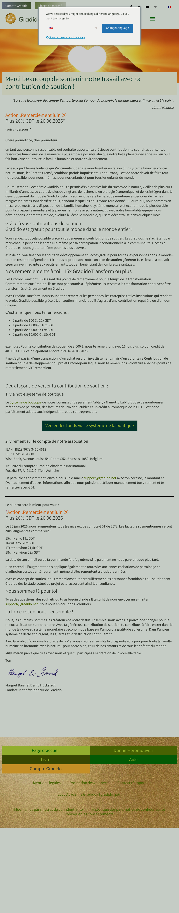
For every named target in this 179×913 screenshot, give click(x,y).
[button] (152, 19)
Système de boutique (26, 402)
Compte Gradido (16, 6)
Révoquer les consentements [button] (89, 814)
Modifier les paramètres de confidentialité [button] (48, 810)
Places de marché (50, 6)
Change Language (117, 28)
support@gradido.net (100, 478)
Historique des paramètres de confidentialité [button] (128, 810)
